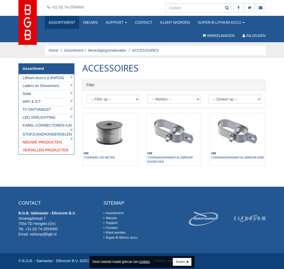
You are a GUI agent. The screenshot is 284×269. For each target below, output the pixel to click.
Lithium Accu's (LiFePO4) (43, 78)
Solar (27, 94)
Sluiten (182, 262)
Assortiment (62, 22)
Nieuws (90, 22)
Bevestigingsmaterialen (107, 50)
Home (53, 50)
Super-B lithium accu (221, 22)
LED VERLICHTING (39, 117)
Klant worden (175, 22)
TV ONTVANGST (37, 109)
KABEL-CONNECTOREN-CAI (47, 125)
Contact (144, 22)
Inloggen (254, 35)
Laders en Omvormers (41, 86)
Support (116, 22)
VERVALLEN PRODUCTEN (45, 150)
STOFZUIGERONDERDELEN (47, 134)
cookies (144, 262)
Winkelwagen (218, 35)
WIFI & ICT (32, 101)
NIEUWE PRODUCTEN (42, 142)
